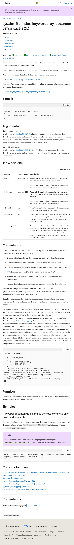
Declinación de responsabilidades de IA (17, 532)
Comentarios (8, 46)
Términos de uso (50, 535)
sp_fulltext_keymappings (23, 321)
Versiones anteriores (40, 532)
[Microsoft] (37, 3)
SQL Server (18, 18)
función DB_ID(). (22, 134)
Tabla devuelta (9, 43)
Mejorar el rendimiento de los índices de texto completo (24, 489)
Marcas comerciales (11, 538)
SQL (10, 18)
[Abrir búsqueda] (60, 3)
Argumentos (8, 40)
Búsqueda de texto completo (13, 478)
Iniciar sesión (67, 3)
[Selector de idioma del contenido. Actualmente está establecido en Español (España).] (12, 526)
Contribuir (60, 532)
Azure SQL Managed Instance (37, 55)
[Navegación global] (2, 3)
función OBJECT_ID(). (24, 150)
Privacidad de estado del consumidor (28, 535)
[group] (37, 456)
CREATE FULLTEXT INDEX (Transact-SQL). (53, 442)
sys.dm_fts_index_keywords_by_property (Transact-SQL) (28, 91)
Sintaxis (7, 37)
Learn (4, 18)
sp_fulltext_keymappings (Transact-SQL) (18, 486)
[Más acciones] (69, 18)
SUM (9, 272)
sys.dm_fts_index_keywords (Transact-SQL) (23, 79)
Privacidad (7, 535)
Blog (51, 532)
